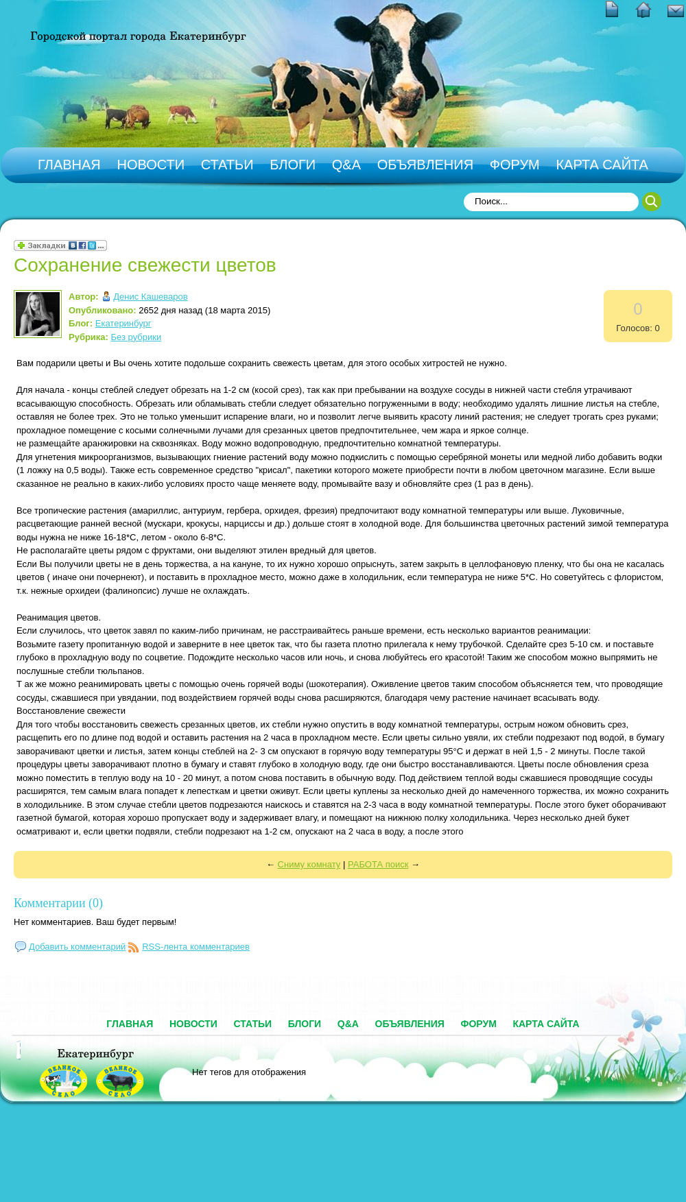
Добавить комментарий (77, 946)
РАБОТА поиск (378, 864)
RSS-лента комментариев (196, 946)
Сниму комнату (309, 864)
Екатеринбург (123, 323)
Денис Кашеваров (150, 296)
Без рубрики (136, 337)
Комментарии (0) (58, 903)
